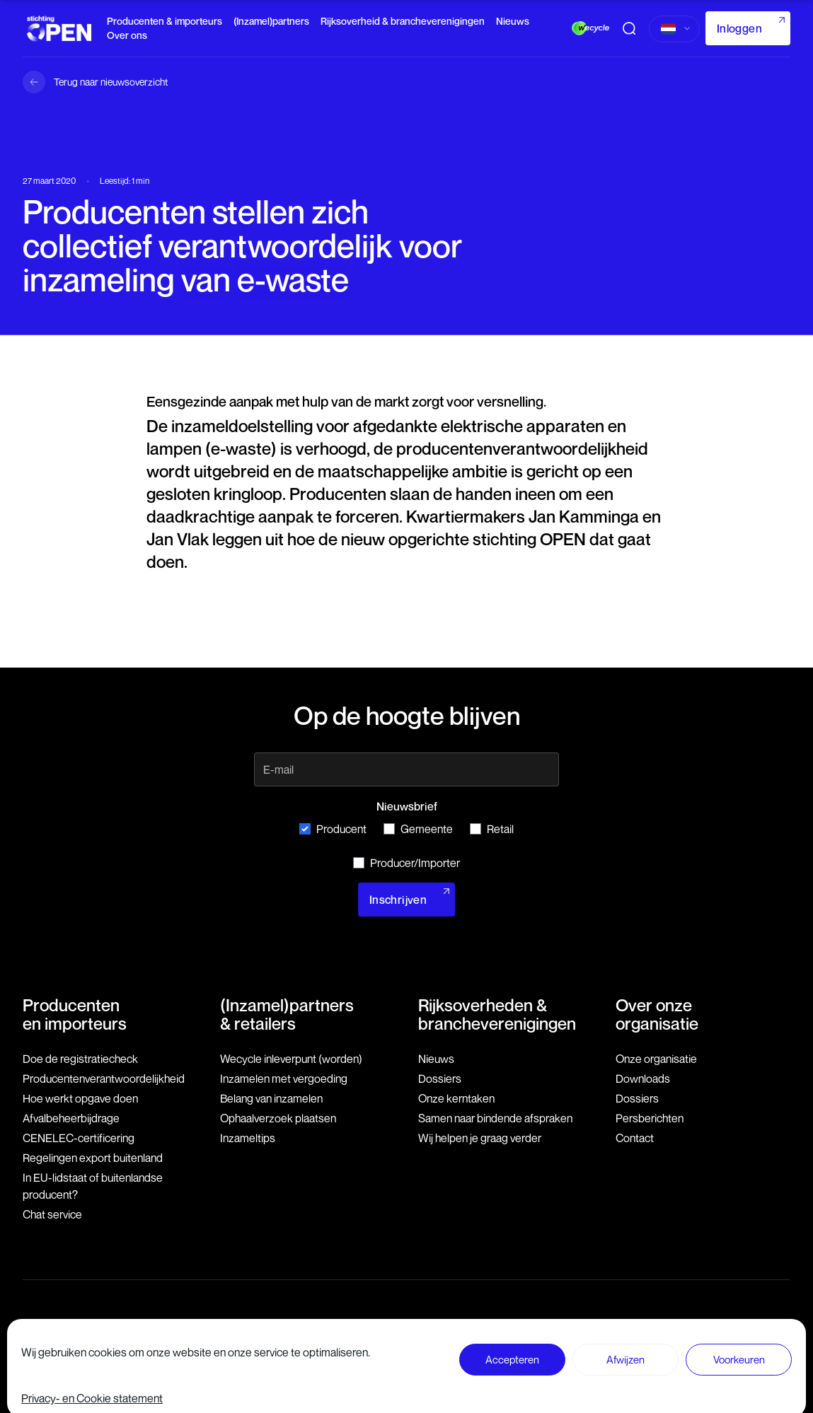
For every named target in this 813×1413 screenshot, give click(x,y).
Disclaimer (544, 1343)
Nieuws (512, 21)
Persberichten (650, 1118)
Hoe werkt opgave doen (80, 1098)
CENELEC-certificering (78, 1138)
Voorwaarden (617, 1343)
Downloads (643, 1078)
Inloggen (739, 28)
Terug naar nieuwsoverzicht (111, 82)
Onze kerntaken (456, 1098)
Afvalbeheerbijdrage (71, 1118)
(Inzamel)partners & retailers (287, 1014)
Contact (635, 1138)
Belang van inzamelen (271, 1098)
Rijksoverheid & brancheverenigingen (403, 21)
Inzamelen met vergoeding (283, 1078)
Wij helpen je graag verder (479, 1138)
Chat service (52, 1214)
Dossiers (439, 1078)
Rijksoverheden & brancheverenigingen (497, 1014)
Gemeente (418, 829)
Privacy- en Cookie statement (729, 1343)
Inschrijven (398, 899)
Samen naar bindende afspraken (495, 1118)
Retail (492, 829)
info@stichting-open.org (321, 1359)
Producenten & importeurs (164, 21)
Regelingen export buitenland (93, 1158)
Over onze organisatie (657, 1014)
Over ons (127, 35)
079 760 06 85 (303, 1345)
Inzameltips (247, 1138)
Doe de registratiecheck (80, 1059)
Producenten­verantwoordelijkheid (104, 1078)
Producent (333, 829)
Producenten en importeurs (75, 1014)
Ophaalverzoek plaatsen (278, 1118)
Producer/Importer (406, 863)
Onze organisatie (656, 1059)
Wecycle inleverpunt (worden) (291, 1059)
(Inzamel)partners (271, 21)
